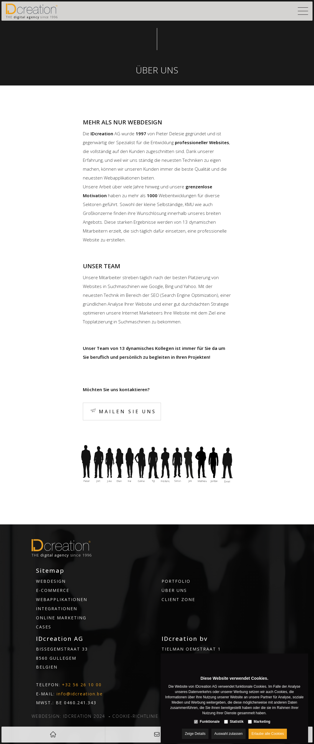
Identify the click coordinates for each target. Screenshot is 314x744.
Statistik (237, 716)
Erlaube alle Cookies (267, 728)
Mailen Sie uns (127, 411)
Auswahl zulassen (228, 728)
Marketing (262, 716)
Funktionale (209, 716)
